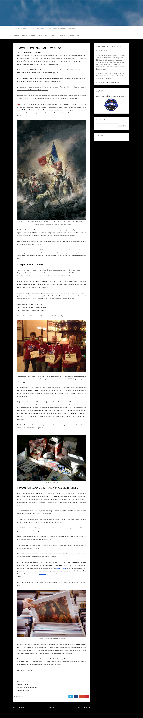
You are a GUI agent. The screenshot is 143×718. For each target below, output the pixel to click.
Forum (62, 35)
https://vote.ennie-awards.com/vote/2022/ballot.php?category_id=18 (38, 73)
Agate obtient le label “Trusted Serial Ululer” (110, 96)
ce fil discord (40, 110)
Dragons (72, 29)
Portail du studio (38, 29)
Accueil (51, 708)
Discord (71, 35)
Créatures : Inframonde (53, 565)
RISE (27, 416)
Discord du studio (23, 690)
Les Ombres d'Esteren (57, 29)
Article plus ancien (84, 708)
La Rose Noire (69, 410)
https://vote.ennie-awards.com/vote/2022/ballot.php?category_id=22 (38, 81)
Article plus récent (19, 708)
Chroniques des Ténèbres (24, 35)
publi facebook (25, 110)
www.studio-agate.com (114, 83)
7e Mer (53, 35)
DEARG (73, 413)
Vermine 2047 (43, 35)
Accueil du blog (20, 29)
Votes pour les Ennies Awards (27, 687)
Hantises (35, 413)
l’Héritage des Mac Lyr (42, 410)
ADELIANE (40, 416)
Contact (81, 35)
